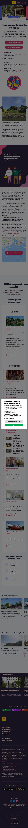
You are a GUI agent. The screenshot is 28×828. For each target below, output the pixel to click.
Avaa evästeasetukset (14, 421)
